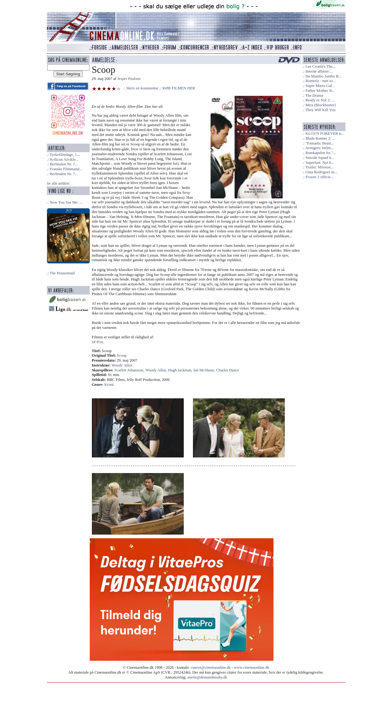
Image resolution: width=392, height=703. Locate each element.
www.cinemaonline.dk (251, 667)
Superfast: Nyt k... (319, 162)
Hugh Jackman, (181, 370)
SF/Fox (98, 342)
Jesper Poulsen (129, 79)
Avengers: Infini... (319, 148)
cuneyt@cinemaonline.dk (211, 667)
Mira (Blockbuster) (320, 105)
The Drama (314, 95)
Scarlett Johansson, (130, 370)
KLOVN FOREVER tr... (324, 133)
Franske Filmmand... (66, 169)
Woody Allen (121, 365)
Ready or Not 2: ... (319, 100)
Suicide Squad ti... (319, 158)
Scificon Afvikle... (64, 159)
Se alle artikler (58, 183)
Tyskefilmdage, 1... (65, 154)
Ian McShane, (204, 370)
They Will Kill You (320, 110)
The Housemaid (62, 273)
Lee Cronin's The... (320, 66)
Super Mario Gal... (320, 86)
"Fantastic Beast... (319, 143)
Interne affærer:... (319, 71)
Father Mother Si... (320, 90)
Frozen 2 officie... (319, 177)
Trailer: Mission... (319, 167)
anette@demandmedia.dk (207, 677)
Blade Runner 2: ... (320, 138)
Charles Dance (227, 370)
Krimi (109, 384)
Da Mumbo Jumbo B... (323, 76)
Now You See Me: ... (66, 202)
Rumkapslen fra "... (320, 153)
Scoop (122, 355)
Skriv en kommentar (142, 88)
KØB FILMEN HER (178, 88)
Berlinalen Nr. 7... (64, 164)
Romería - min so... (320, 81)
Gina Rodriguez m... (321, 172)
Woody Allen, (156, 370)
